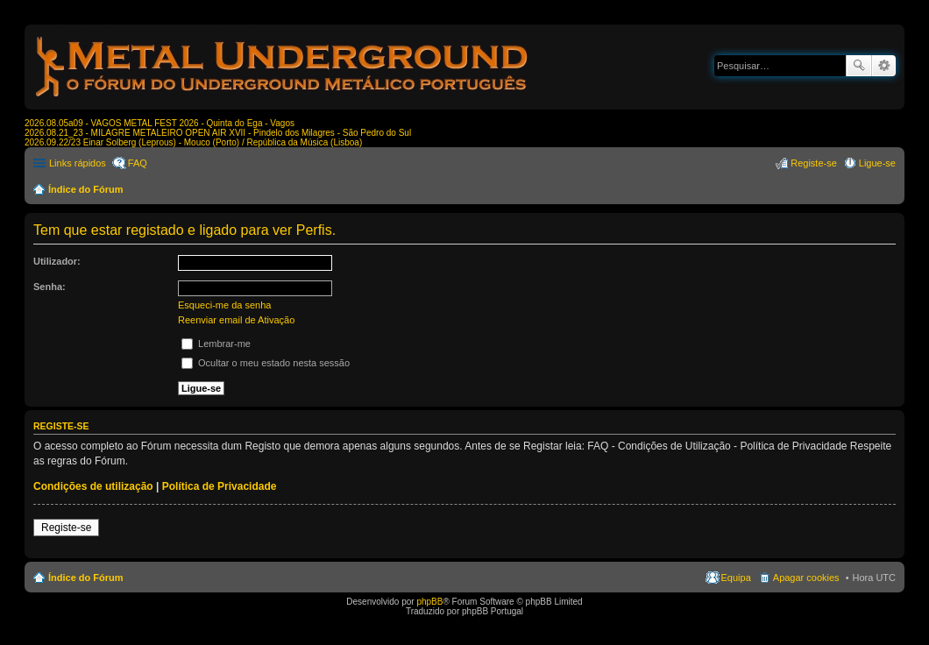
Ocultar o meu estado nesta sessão (265, 363)
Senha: (49, 286)
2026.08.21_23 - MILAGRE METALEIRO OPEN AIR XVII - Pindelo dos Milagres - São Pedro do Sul (218, 133)
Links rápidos (77, 163)
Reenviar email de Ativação (236, 320)
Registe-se (66, 527)
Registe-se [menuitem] (814, 163)
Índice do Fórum (86, 189)
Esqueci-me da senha (224, 305)
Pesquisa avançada (884, 65)
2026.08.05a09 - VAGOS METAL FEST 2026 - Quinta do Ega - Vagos (159, 123)
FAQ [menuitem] (137, 163)
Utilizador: (57, 261)
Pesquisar (859, 65)
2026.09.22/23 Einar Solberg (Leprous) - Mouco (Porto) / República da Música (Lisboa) (193, 142)
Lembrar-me (216, 343)
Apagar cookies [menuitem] (806, 577)
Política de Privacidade (219, 486)
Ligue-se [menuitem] (877, 163)
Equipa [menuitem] (736, 577)
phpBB (429, 601)
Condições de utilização (93, 486)
